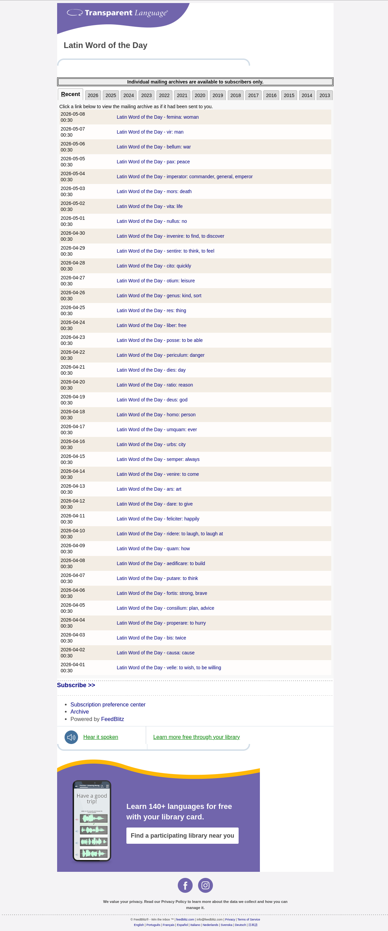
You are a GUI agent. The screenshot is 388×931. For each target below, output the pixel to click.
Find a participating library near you (182, 835)
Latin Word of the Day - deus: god (152, 399)
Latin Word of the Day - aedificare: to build (161, 563)
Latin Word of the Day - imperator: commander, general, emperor (185, 176)
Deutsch (240, 925)
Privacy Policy (174, 902)
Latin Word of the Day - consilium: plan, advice (165, 608)
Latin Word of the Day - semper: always (158, 459)
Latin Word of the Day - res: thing (151, 310)
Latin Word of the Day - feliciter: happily (158, 518)
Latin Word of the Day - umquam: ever (157, 429)
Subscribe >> (76, 685)
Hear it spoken (100, 737)
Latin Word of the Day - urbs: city (151, 444)
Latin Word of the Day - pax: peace (153, 161)
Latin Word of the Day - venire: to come (158, 474)
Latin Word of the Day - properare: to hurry (161, 623)
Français (169, 925)
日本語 (253, 925)
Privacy (230, 919)
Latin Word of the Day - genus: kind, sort (159, 295)
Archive (80, 711)
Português (153, 925)
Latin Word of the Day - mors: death (154, 191)
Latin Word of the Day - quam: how (153, 548)
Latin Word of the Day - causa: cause (156, 652)
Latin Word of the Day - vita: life (150, 206)
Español (182, 925)
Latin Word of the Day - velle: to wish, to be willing (169, 667)
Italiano (195, 925)
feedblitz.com (185, 919)
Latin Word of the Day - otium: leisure (156, 280)
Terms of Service (249, 919)
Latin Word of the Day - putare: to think (157, 578)
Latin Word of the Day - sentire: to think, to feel (165, 251)
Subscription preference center (108, 704)
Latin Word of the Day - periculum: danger (161, 355)
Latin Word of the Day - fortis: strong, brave (162, 593)
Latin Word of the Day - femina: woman (158, 117)
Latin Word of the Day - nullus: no (152, 221)
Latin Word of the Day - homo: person (156, 414)
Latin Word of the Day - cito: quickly (154, 266)
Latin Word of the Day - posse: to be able (160, 340)
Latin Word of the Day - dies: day (151, 370)
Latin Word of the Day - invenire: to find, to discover (170, 236)
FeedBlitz (112, 719)
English (139, 925)
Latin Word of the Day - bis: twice (151, 638)
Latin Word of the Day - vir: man (150, 132)
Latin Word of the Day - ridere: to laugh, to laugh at (170, 533)
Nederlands (210, 925)
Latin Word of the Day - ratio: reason (155, 385)
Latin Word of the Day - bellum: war (154, 146)
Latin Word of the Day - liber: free (152, 325)
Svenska (227, 925)
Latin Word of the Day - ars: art (149, 489)
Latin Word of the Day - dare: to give (155, 504)
